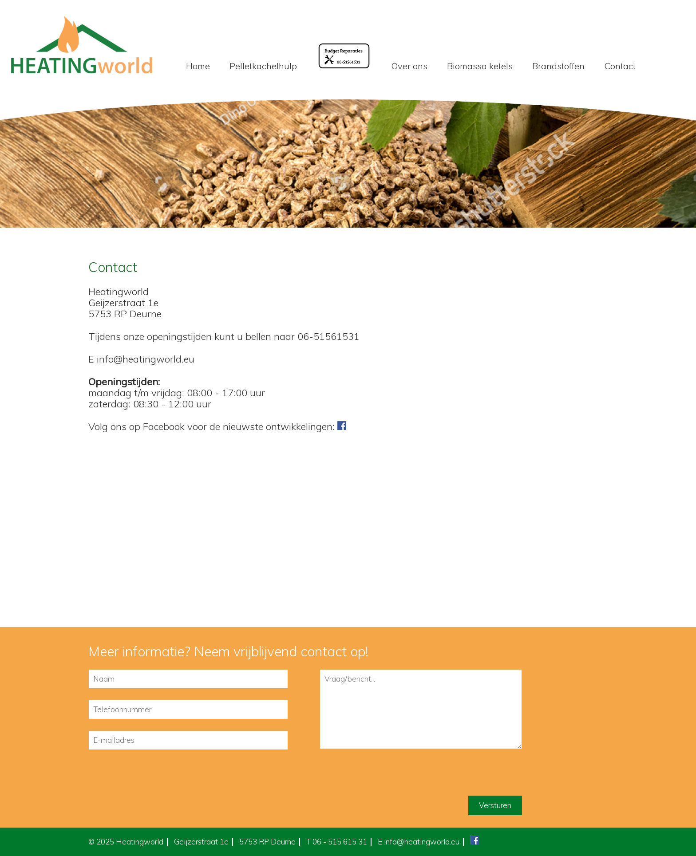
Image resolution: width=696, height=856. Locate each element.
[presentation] (155, 778)
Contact (620, 65)
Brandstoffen (558, 65)
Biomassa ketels (480, 65)
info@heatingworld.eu (421, 841)
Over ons (409, 65)
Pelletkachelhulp (263, 65)
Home (198, 65)
